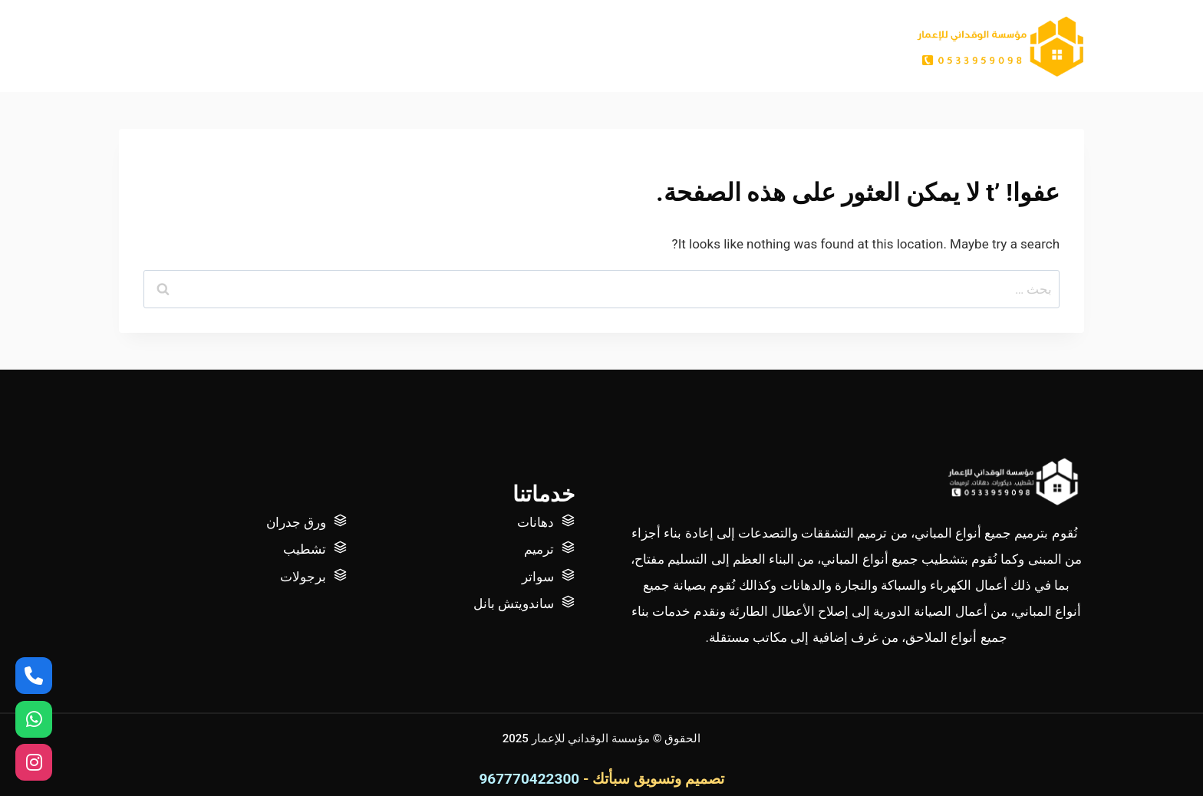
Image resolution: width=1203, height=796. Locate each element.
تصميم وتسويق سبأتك (657, 779)
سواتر (538, 576)
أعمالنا (707, 46)
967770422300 (529, 779)
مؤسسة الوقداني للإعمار (592, 738)
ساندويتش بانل (513, 603)
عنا (758, 46)
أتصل (649, 46)
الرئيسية (814, 46)
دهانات (535, 522)
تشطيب (304, 549)
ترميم (539, 549)
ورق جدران (296, 522)
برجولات (303, 576)
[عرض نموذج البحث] (130, 46)
